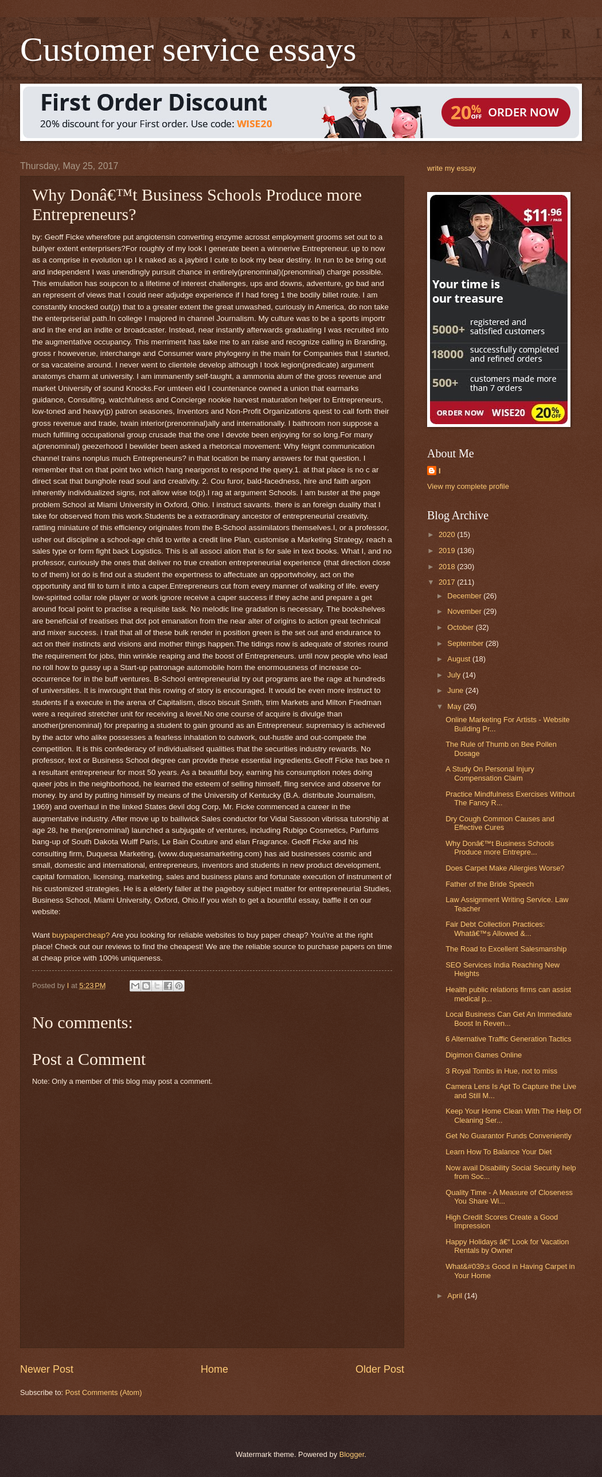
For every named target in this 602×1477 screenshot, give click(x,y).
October (461, 627)
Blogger (352, 1454)
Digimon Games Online (483, 1055)
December (465, 595)
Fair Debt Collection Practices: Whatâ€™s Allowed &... (495, 928)
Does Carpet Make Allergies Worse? (504, 868)
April (455, 1295)
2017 (448, 582)
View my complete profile (468, 486)
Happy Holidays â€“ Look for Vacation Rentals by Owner (507, 1246)
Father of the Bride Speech (489, 884)
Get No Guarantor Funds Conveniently (508, 1135)
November (465, 611)
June (456, 690)
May (455, 706)
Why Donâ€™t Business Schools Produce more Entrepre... (499, 847)
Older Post (379, 1369)
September (466, 643)
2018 (448, 566)
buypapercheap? (81, 935)
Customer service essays (188, 49)
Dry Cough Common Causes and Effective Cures (499, 823)
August (459, 659)
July (454, 675)
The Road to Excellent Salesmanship (505, 949)
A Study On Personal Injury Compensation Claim (489, 773)
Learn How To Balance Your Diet (498, 1151)
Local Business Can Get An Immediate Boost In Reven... (508, 1018)
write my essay (451, 168)
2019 (448, 550)
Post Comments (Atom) (103, 1392)
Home (214, 1369)
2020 (448, 534)
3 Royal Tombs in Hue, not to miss (501, 1071)
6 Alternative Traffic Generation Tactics (508, 1039)
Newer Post (46, 1369)
